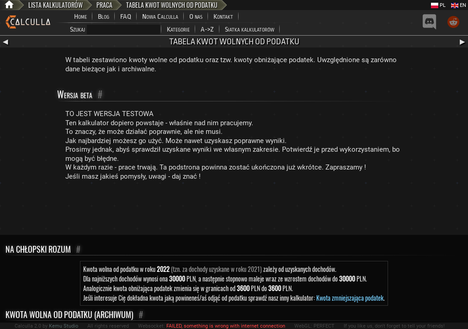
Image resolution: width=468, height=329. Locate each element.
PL (438, 5)
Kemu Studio (63, 326)
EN (458, 5)
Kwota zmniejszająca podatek (349, 297)
